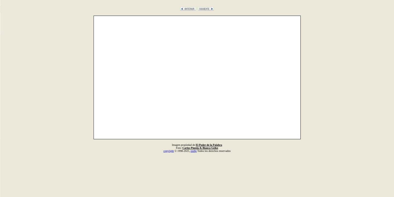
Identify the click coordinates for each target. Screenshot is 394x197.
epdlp (193, 150)
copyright (168, 150)
